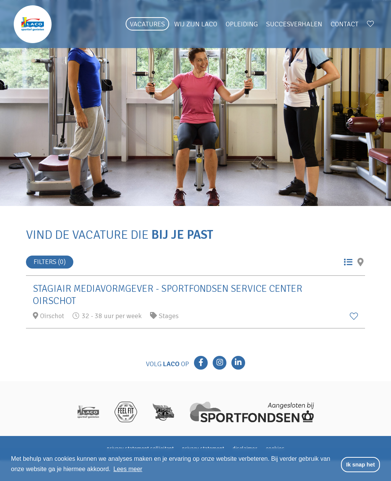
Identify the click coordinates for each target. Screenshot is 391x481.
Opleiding (242, 24)
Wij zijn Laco (195, 24)
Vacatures (147, 24)
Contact (345, 24)
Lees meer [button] (127, 469)
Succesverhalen (294, 24)
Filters (50, 261)
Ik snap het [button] (360, 465)
